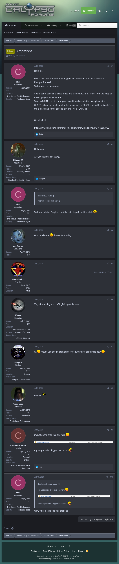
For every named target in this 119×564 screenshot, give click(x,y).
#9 (112, 430)
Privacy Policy (63, 551)
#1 (112, 66)
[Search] (113, 10)
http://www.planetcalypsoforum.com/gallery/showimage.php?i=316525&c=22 (71, 128)
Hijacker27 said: (45, 196)
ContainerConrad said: (47, 484)
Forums (13, 25)
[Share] (108, 66)
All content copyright (55, 559)
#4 (112, 230)
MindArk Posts (49, 33)
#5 (112, 264)
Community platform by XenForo (60, 556)
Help (73, 551)
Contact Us (35, 551)
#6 (112, 300)
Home (80, 551)
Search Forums (22, 33)
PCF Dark (52, 546)
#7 (112, 347)
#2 (112, 144)
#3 (112, 189)
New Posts (8, 33)
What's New (34, 25)
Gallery (55, 25)
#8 (112, 388)
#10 (111, 477)
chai (10, 56)
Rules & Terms (49, 551)
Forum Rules (36, 33)
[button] (20, 25)
